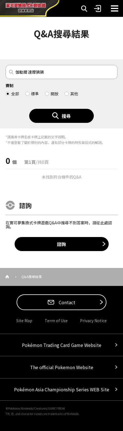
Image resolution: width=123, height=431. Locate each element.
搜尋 (66, 115)
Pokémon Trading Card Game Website (61, 345)
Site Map (24, 320)
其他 (74, 93)
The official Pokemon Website (61, 367)
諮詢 (61, 244)
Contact (66, 302)
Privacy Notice (93, 320)
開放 (54, 93)
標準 (35, 93)
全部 (15, 93)
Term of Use (56, 320)
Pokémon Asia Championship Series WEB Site (61, 389)
